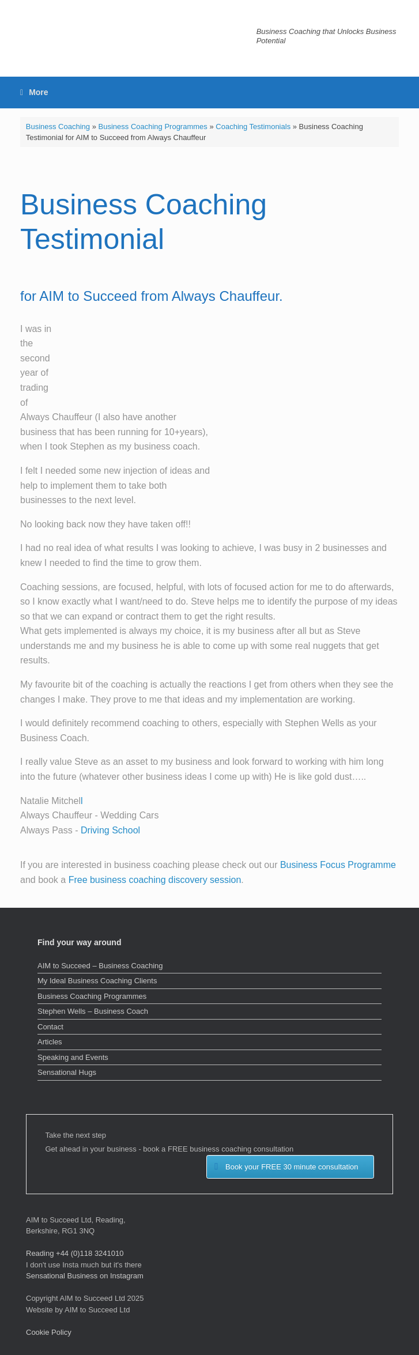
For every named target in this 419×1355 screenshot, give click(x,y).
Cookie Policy (48, 1332)
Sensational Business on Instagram (85, 1275)
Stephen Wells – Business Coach (92, 1011)
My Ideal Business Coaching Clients (97, 980)
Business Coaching (58, 126)
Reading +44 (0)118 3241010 (75, 1253)
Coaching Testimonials (253, 126)
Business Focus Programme (338, 865)
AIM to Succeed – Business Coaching (100, 965)
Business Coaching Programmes (153, 126)
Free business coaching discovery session (155, 880)
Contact (50, 1026)
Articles (49, 1041)
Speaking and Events (72, 1057)
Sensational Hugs (66, 1072)
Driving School (110, 830)
